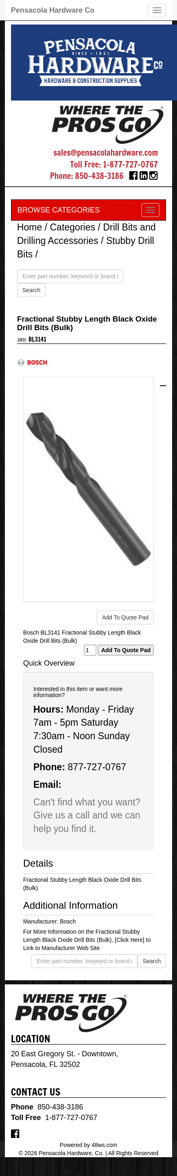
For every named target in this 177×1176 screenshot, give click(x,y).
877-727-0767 (97, 767)
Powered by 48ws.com (88, 1145)
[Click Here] (129, 940)
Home (29, 227)
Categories (72, 227)
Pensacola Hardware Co (53, 10)
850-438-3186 (99, 176)
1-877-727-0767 (130, 164)
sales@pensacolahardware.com (105, 153)
